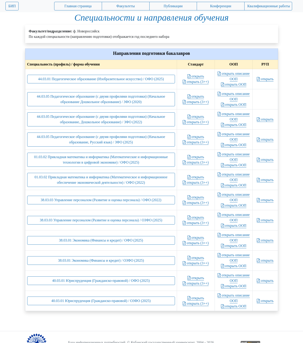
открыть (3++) (195, 82)
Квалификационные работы (268, 6)
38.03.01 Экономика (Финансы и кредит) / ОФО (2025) (101, 240)
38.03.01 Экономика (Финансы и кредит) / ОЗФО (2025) (101, 260)
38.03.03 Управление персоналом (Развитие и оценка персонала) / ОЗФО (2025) (101, 220)
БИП (12, 6)
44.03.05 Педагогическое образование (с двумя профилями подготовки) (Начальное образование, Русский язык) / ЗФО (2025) (101, 139)
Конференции (220, 6)
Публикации (173, 6)
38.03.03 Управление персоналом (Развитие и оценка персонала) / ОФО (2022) (101, 200)
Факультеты (125, 6)
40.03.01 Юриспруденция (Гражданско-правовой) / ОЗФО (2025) (100, 301)
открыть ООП (233, 84)
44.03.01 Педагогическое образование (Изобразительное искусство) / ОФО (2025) (101, 79)
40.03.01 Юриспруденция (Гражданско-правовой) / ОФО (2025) (101, 281)
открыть (195, 76)
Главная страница (78, 6)
